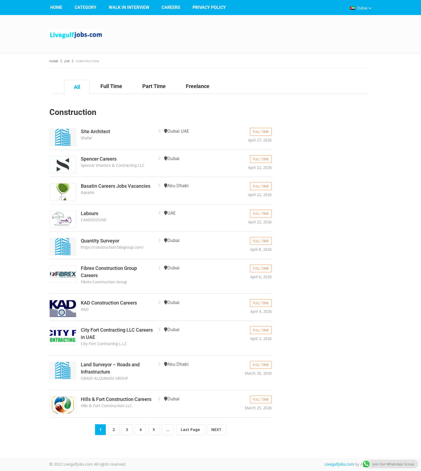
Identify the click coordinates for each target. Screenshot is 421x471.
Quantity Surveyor (100, 241)
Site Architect (95, 131)
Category (85, 7)
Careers (171, 7)
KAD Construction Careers (109, 303)
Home (56, 7)
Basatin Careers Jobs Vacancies (115, 186)
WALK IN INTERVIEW (129, 7)
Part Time (154, 86)
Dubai (361, 7)
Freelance (197, 86)
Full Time (111, 86)
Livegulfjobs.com (339, 464)
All (77, 87)
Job (67, 61)
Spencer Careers (99, 159)
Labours (89, 213)
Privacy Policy (209, 7)
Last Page (190, 429)
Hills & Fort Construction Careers (116, 399)
